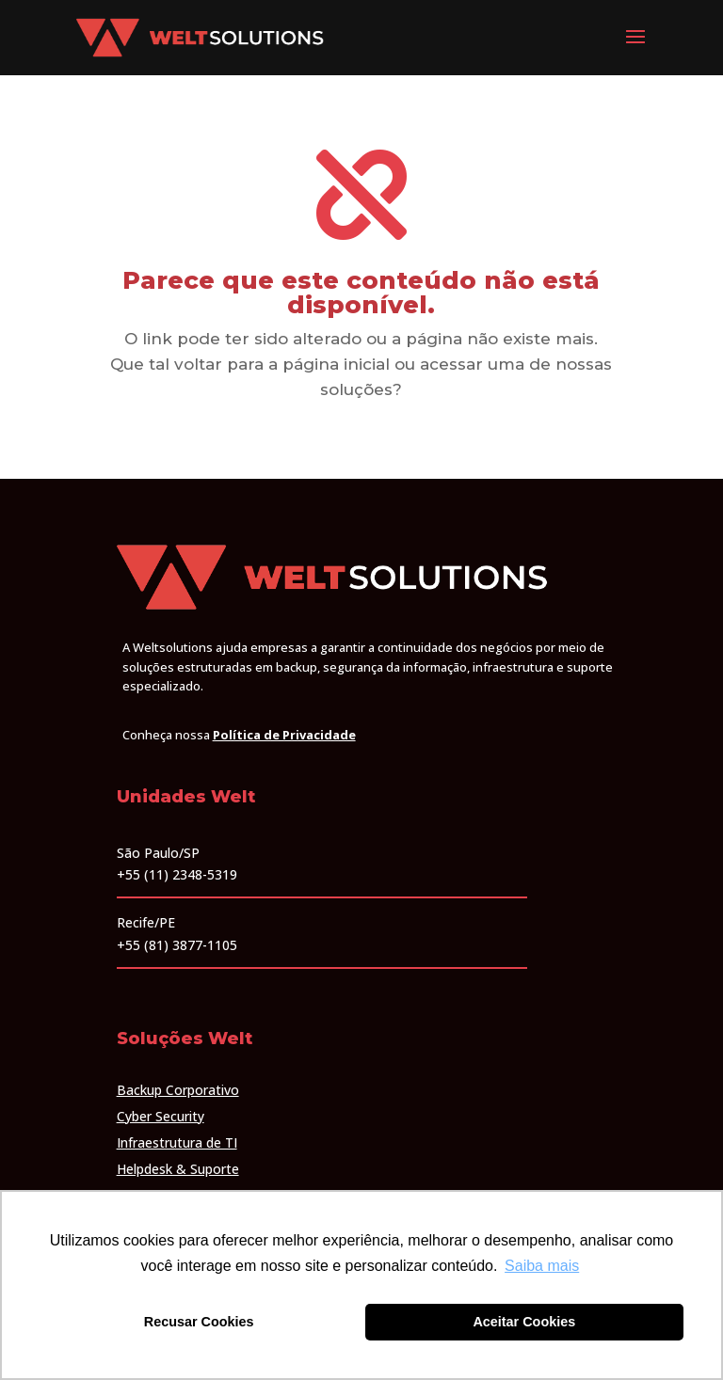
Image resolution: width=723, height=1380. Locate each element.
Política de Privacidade (284, 734)
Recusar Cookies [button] (199, 1321)
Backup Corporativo (178, 1090)
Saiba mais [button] (542, 1266)
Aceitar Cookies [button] (524, 1321)
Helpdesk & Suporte (178, 1169)
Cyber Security (160, 1116)
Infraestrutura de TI (177, 1142)
